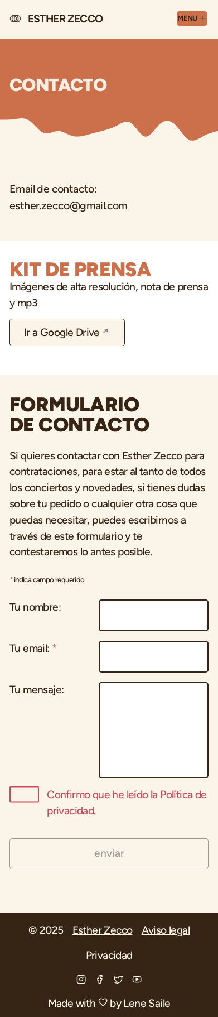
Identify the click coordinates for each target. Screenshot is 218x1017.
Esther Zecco (102, 930)
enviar (109, 853)
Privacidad (109, 955)
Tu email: (32, 648)
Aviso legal (166, 930)
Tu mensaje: (36, 689)
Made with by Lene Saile (109, 1003)
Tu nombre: (35, 607)
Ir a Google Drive (62, 332)
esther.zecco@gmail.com (68, 205)
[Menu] (192, 18)
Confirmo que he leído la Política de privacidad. (108, 802)
